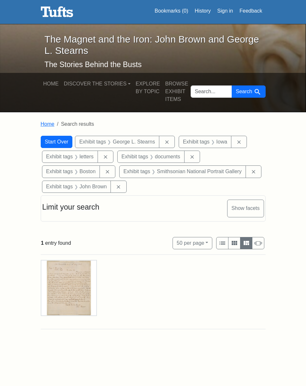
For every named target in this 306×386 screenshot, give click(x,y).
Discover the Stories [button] (95, 83)
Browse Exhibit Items (176, 91)
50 (190, 242)
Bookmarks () (171, 11)
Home (51, 83)
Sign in (225, 11)
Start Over (57, 141)
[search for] (211, 91)
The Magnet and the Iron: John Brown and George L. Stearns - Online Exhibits (57, 12)
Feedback (250, 11)
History (203, 11)
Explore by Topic (148, 87)
